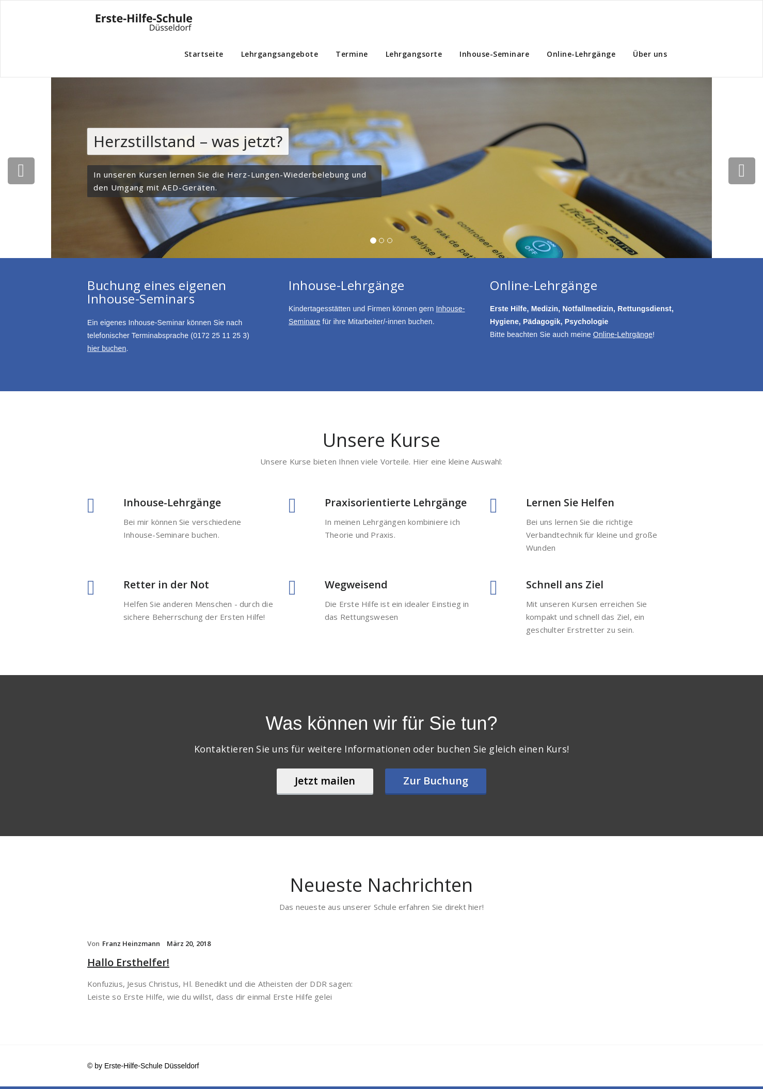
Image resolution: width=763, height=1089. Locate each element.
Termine (352, 54)
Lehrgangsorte (414, 54)
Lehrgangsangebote (280, 54)
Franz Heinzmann (131, 943)
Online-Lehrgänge (581, 54)
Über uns (650, 54)
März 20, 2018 (189, 943)
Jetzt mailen (325, 781)
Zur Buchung (435, 781)
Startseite (204, 54)
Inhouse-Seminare (494, 54)
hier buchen (106, 348)
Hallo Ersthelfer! (128, 962)
